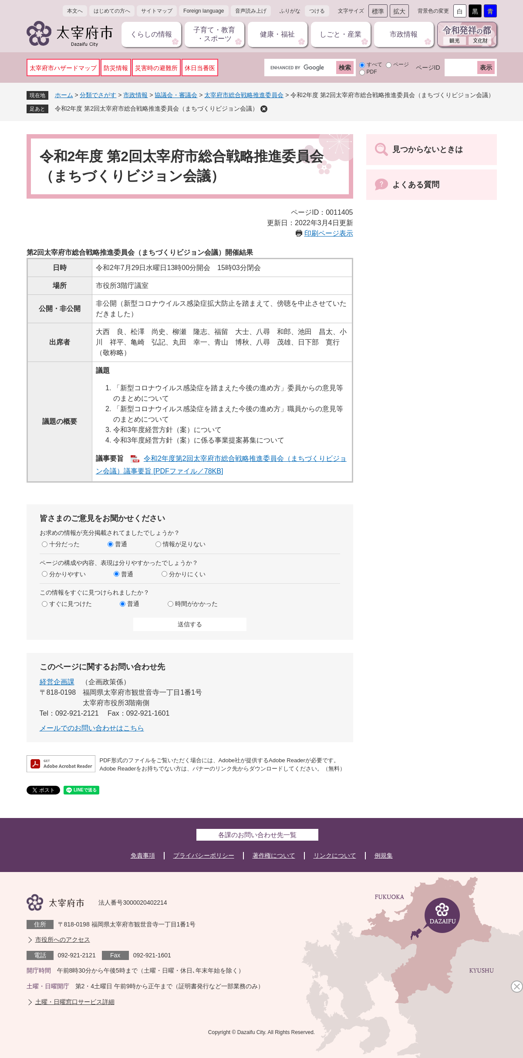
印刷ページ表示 (328, 233)
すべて (374, 64)
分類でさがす (98, 94)
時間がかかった (196, 603)
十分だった (64, 544)
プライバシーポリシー (203, 855)
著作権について (274, 855)
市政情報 (404, 34)
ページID (428, 67)
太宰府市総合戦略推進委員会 (243, 94)
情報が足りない (184, 544)
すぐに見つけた (70, 603)
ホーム (64, 94)
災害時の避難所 (156, 67)
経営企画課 (57, 682)
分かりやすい (67, 574)
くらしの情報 (151, 34)
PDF (372, 72)
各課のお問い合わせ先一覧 (257, 834)
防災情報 (116, 67)
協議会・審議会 (176, 94)
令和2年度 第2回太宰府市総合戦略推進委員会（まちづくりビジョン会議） (156, 108)
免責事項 (143, 855)
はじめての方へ (112, 11)
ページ (401, 64)
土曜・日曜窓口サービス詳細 (75, 1001)
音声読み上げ (251, 11)
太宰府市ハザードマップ (63, 67)
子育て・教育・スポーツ (214, 34)
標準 (378, 11)
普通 (121, 544)
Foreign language (203, 11)
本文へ (75, 11)
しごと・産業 (340, 34)
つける (317, 11)
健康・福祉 (277, 34)
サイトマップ (156, 11)
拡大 (399, 11)
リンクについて (335, 855)
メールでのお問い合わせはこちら (92, 728)
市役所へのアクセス (62, 939)
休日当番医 (200, 67)
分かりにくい (187, 574)
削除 (263, 108)
